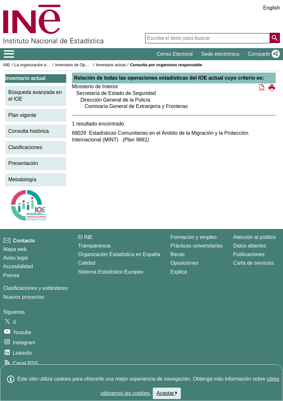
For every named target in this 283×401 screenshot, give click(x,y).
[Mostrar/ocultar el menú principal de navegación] (9, 54)
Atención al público (254, 237)
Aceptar (167, 393)
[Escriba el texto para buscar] (207, 38)
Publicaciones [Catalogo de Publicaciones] (249, 254)
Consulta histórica (28, 131)
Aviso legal (15, 258)
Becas (177, 254)
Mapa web (15, 249)
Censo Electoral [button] (175, 54)
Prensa (11, 275)
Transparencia (94, 245)
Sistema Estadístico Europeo (110, 272)
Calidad (86, 263)
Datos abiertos (249, 245)
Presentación (23, 163)
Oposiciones (184, 263)
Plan (135, 139)
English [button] (271, 8)
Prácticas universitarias (196, 245)
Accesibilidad (18, 266)
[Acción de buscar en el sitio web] (275, 38)
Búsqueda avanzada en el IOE (35, 96)
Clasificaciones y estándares (35, 288)
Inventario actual (111, 64)
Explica (178, 272)
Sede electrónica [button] (220, 54)
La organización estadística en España (49, 64)
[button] (262, 54)
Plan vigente (22, 115)
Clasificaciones (25, 147)
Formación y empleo (193, 237)
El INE (85, 237)
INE (6, 64)
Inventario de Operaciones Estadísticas (90, 64)
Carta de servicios (253, 263)
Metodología (22, 179)
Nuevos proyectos (23, 297)
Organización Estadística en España (119, 254)
